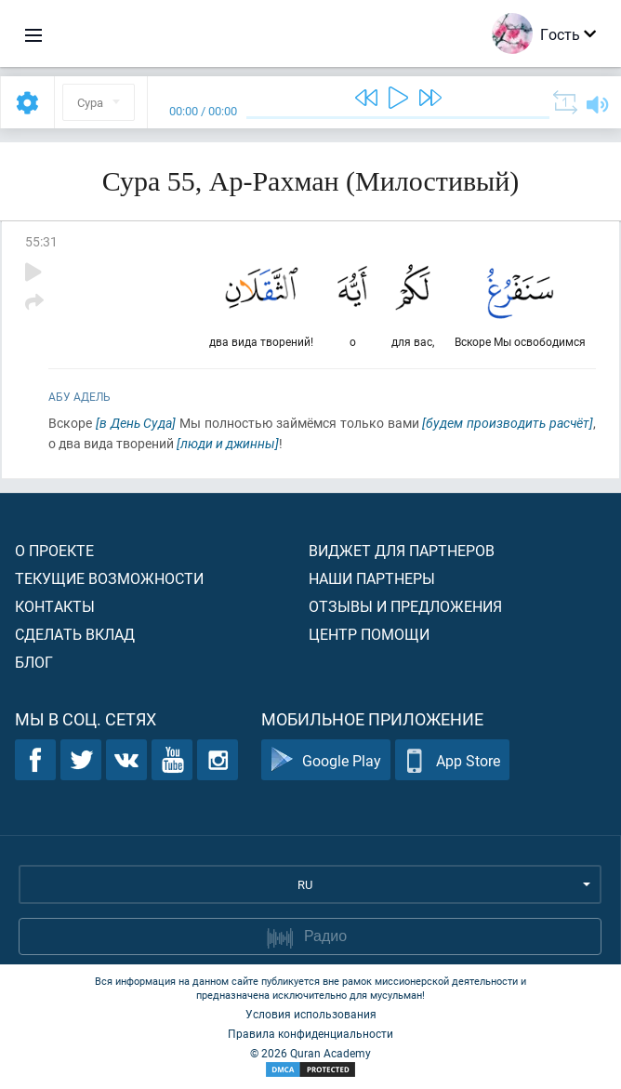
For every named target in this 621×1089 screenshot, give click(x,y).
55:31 (41, 241)
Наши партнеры (372, 578)
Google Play (326, 760)
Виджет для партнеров (402, 550)
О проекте (54, 550)
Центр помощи (369, 634)
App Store (452, 760)
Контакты (55, 606)
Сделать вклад (75, 634)
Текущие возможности (109, 578)
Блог (34, 661)
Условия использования (311, 1013)
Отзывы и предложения (405, 606)
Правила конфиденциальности (310, 1033)
